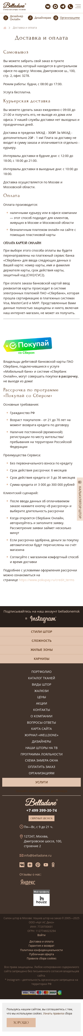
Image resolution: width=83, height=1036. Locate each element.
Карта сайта (41, 729)
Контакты (41, 710)
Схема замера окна (41, 760)
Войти (41, 935)
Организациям (41, 773)
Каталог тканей (41, 678)
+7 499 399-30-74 (41, 810)
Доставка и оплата (41, 941)
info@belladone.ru (38, 855)
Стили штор (41, 631)
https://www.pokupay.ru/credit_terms (46, 580)
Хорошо (21, 1022)
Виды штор (41, 684)
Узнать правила (53, 1013)
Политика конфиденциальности (41, 950)
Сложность (42, 641)
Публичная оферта (41, 954)
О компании (41, 716)
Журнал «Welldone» (41, 735)
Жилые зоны (42, 650)
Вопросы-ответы (41, 723)
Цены (41, 697)
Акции (41, 703)
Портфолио (41, 672)
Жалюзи (41, 691)
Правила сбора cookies (41, 958)
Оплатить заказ (41, 767)
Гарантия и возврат (41, 946)
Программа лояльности (42, 754)
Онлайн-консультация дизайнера (41, 791)
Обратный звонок (41, 818)
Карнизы (41, 659)
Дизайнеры (41, 741)
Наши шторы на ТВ (41, 748)
